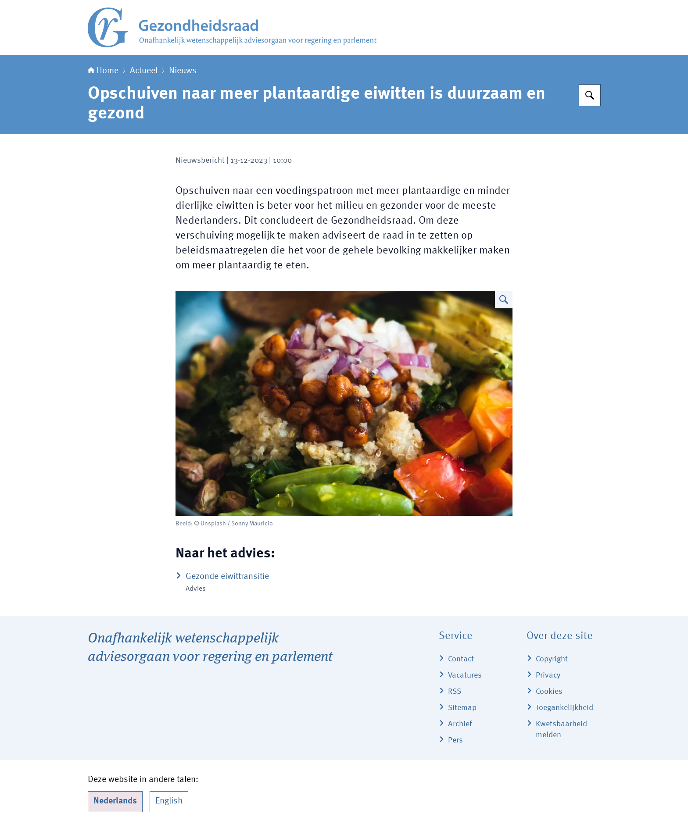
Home (103, 71)
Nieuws (183, 71)
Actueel (144, 71)
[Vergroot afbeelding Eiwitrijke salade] (503, 299)
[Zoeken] (589, 95)
